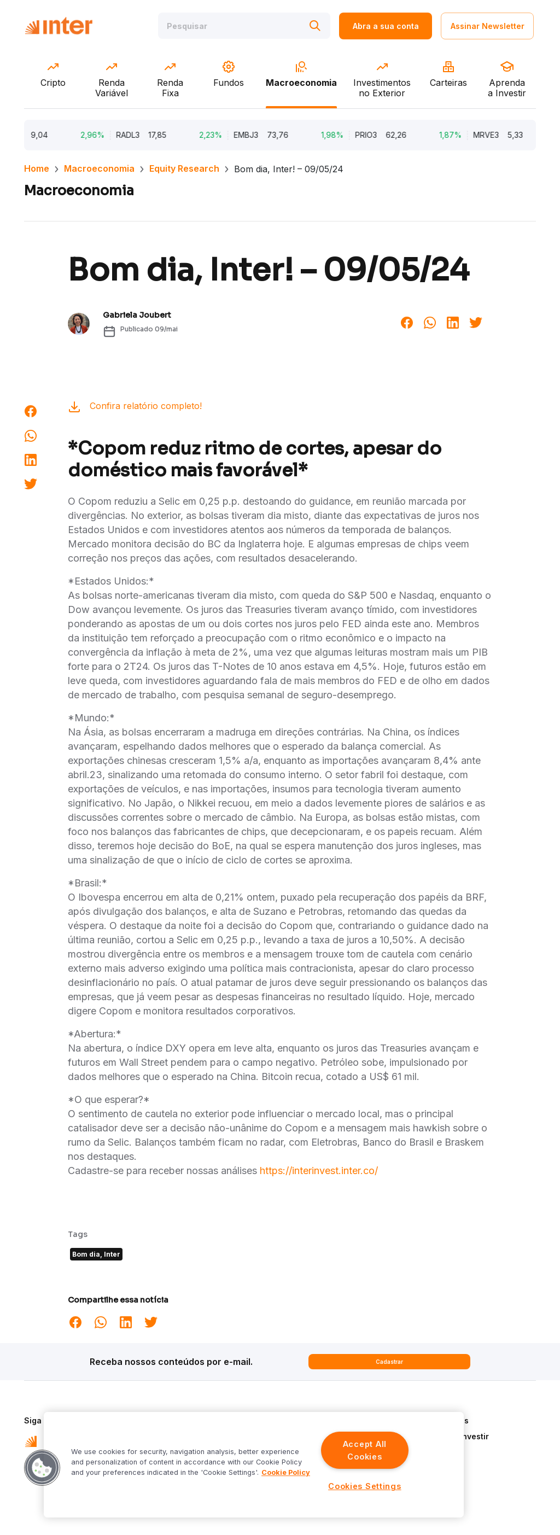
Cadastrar (389, 1361)
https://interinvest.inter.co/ (319, 1170)
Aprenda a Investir (453, 1436)
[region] (254, 1465)
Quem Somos (443, 1420)
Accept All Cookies (365, 1450)
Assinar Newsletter (487, 26)
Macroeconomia (99, 168)
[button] (42, 1467)
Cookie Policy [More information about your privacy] (285, 1472)
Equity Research (184, 168)
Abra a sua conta (386, 26)
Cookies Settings (364, 1486)
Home (36, 168)
